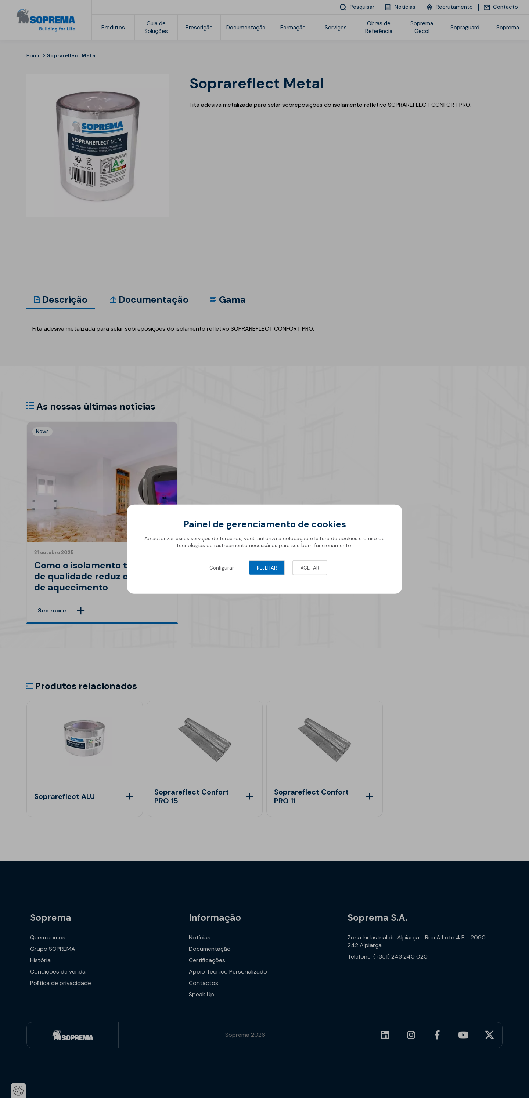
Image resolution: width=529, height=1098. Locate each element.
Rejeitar (267, 567)
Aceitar (310, 567)
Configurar (221, 567)
